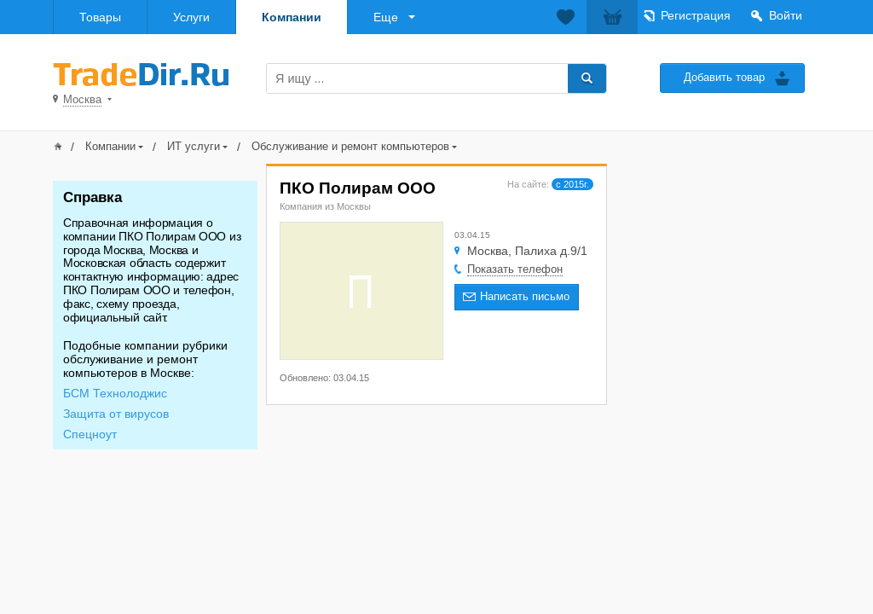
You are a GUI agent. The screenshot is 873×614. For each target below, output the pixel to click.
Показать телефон (515, 269)
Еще (385, 17)
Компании (291, 17)
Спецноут (90, 434)
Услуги (191, 17)
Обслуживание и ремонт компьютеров (350, 146)
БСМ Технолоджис (115, 393)
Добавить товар (724, 77)
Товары (100, 17)
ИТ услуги (193, 146)
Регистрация (696, 15)
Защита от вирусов (116, 413)
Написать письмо (524, 296)
